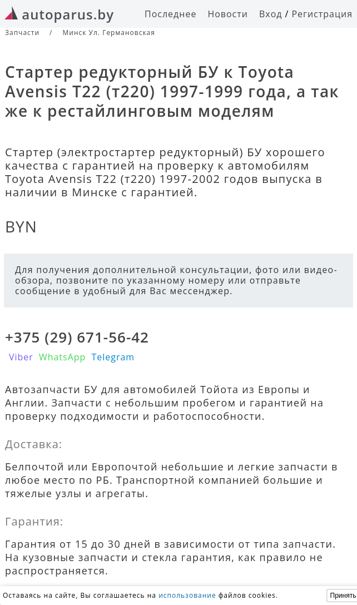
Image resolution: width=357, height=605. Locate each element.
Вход (270, 14)
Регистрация (322, 14)
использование (187, 595)
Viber (21, 357)
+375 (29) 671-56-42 (77, 337)
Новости (227, 14)
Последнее (170, 14)
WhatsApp (62, 357)
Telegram (113, 357)
